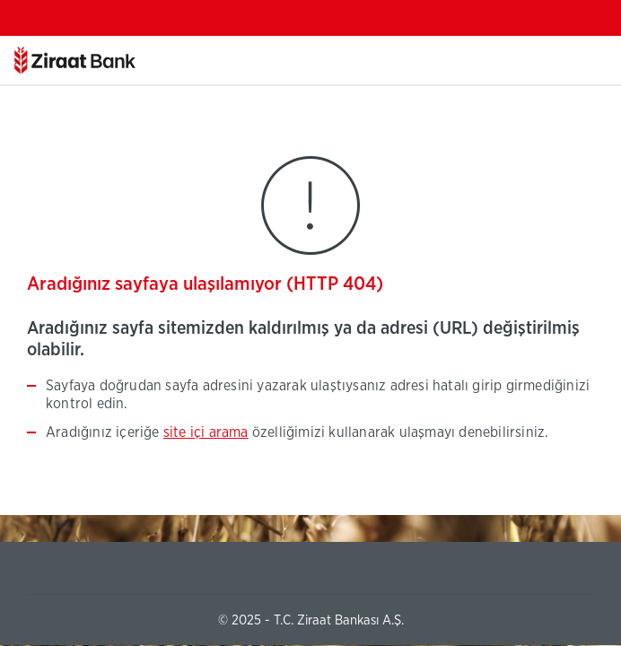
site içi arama (206, 432)
